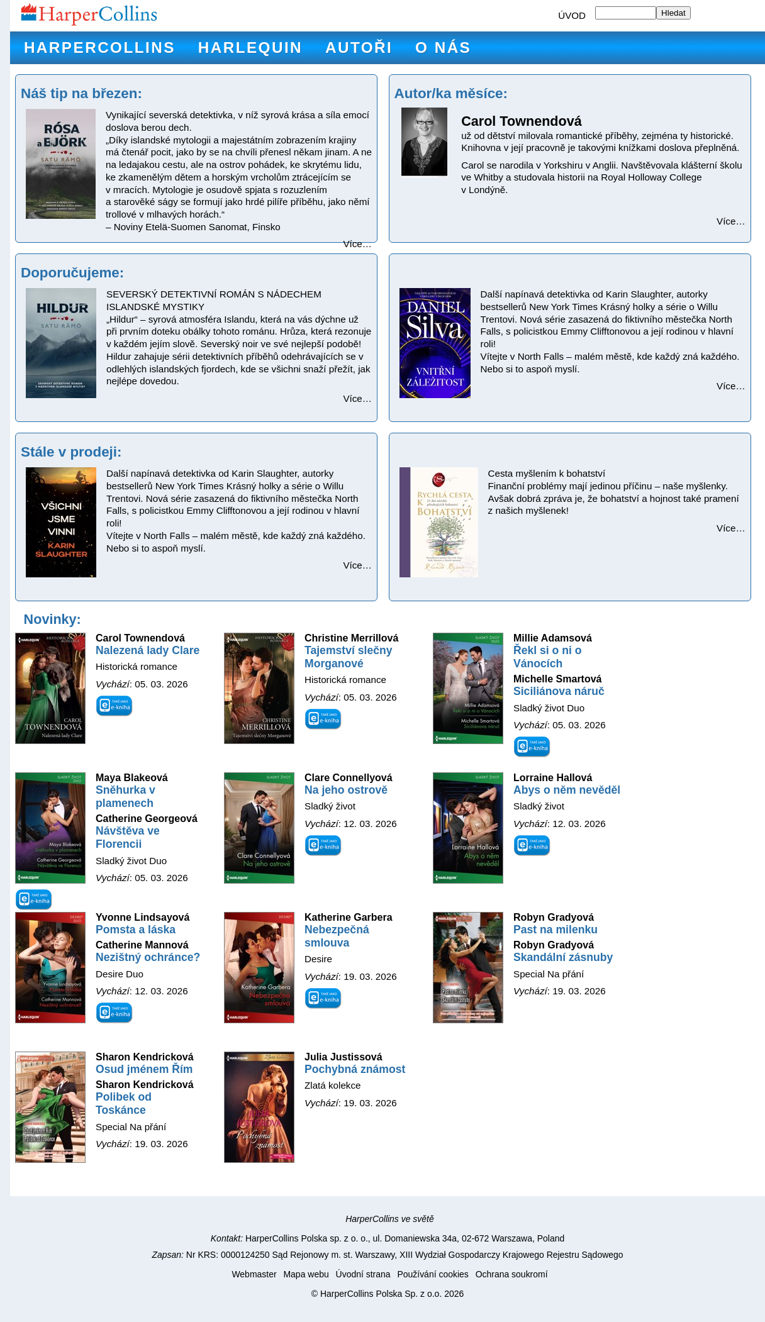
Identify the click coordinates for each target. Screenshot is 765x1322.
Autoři (359, 47)
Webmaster (254, 1274)
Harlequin (250, 47)
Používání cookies (432, 1274)
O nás (443, 47)
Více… (357, 243)
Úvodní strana (363, 1274)
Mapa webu (305, 1274)
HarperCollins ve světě (389, 1219)
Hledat (673, 13)
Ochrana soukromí (512, 1274)
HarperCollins (100, 47)
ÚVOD (572, 15)
